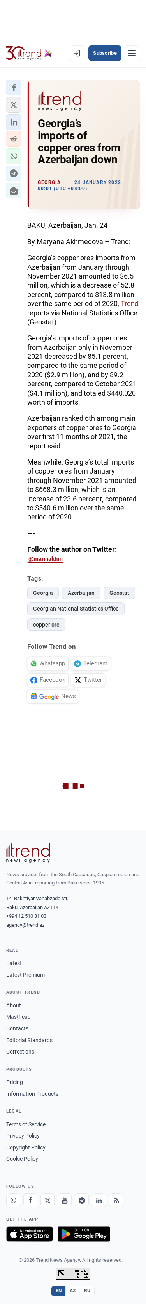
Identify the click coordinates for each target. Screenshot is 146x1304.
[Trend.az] (29, 53)
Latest (14, 963)
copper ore (46, 624)
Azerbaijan (81, 593)
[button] (13, 87)
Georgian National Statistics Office (76, 608)
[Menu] (132, 53)
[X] (47, 1200)
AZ (73, 1290)
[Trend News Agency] (28, 853)
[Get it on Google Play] (84, 1234)
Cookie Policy (22, 1159)
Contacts (17, 1028)
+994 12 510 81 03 (26, 916)
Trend (130, 303)
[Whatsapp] (13, 1200)
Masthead (18, 1017)
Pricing (14, 1082)
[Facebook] (30, 1200)
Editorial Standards (29, 1040)
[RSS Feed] (116, 1200)
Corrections (20, 1051)
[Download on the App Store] (29, 1234)
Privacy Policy (23, 1136)
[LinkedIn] (99, 1200)
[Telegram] (82, 1200)
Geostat (119, 593)
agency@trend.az (25, 925)
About (13, 1005)
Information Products (32, 1094)
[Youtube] (65, 1200)
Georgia (43, 593)
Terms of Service (26, 1124)
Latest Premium (25, 975)
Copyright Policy (26, 1147)
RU (87, 1290)
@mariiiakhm (45, 558)
